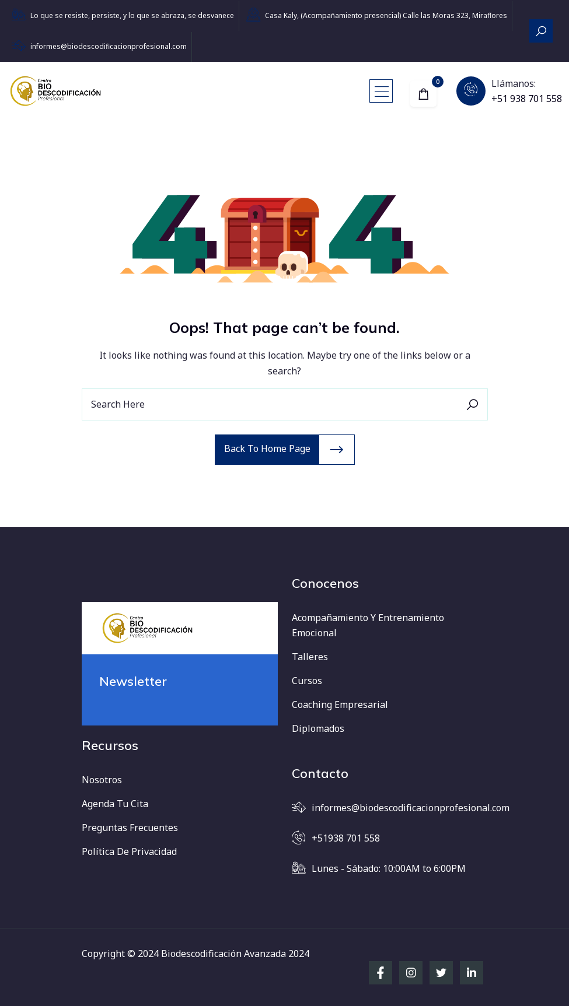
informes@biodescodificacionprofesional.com (108, 46)
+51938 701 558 (346, 838)
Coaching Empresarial (340, 704)
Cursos (307, 680)
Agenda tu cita (115, 803)
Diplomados (318, 728)
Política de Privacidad (129, 851)
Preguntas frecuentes (130, 827)
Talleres (310, 656)
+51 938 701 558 (526, 98)
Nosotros (102, 779)
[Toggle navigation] (381, 91)
